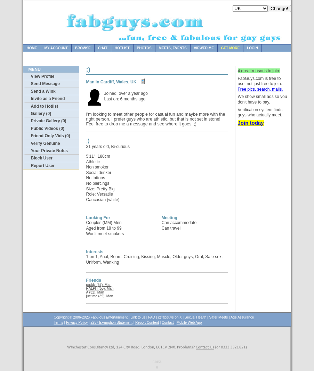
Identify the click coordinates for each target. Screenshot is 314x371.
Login (252, 48)
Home (32, 48)
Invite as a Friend (48, 98)
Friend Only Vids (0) (50, 135)
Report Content (147, 322)
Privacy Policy (77, 322)
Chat (102, 48)
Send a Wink (43, 91)
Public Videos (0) (47, 128)
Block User (42, 158)
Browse (83, 48)
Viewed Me (204, 48)
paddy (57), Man (99, 285)
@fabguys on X (170, 317)
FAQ (152, 317)
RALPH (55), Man (100, 288)
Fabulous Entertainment (109, 317)
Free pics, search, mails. (260, 89)
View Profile (43, 76)
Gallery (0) (41, 113)
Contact (168, 322)
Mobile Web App (189, 322)
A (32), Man (95, 292)
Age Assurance (242, 317)
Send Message (45, 83)
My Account (56, 48)
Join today (251, 123)
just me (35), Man (99, 296)
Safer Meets (218, 317)
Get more (230, 48)
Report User (43, 165)
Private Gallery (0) (48, 120)
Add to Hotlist (44, 106)
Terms (58, 322)
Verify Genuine (45, 143)
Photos (144, 48)
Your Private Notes (49, 150)
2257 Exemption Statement (111, 322)
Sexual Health (195, 317)
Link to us (137, 317)
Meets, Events (173, 48)
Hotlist (122, 48)
